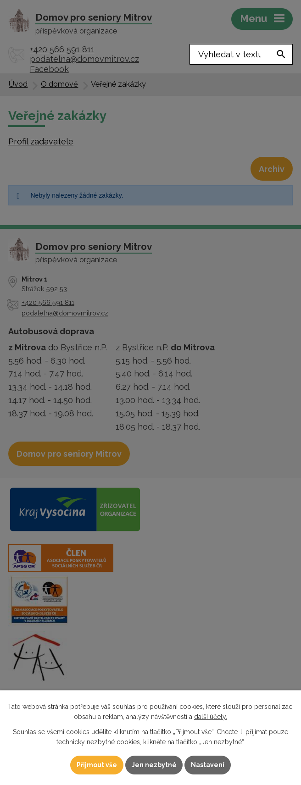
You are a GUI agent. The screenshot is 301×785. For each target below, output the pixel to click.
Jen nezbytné (154, 764)
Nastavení (208, 764)
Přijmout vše (97, 764)
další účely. (210, 716)
